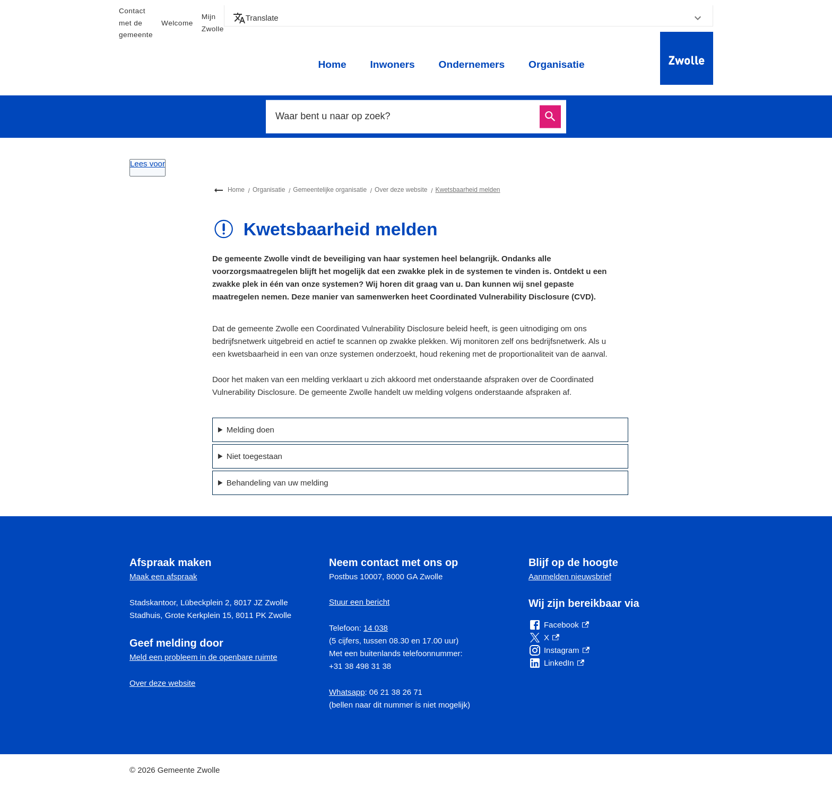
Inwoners (392, 64)
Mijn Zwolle (213, 23)
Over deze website (401, 189)
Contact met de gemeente (136, 23)
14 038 (375, 627)
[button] (468, 18)
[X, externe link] (543, 637)
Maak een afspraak (163, 576)
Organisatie (556, 64)
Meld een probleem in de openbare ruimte (203, 656)
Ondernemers (471, 64)
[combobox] (404, 117)
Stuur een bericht (359, 601)
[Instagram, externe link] (559, 650)
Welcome (177, 23)
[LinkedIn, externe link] (556, 663)
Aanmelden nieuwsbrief (569, 576)
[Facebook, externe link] (558, 625)
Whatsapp (347, 691)
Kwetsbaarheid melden (467, 189)
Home (332, 64)
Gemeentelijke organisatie (330, 189)
